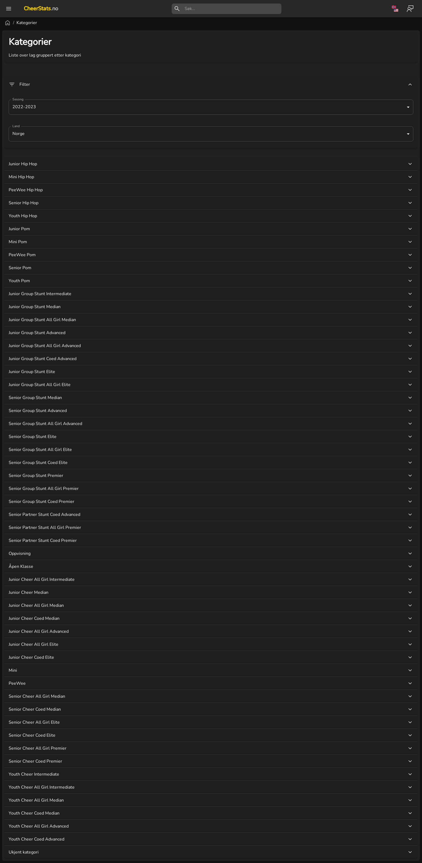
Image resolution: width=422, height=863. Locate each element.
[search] (233, 9)
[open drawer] (8, 8)
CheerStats (41, 8)
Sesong (82, 99)
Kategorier (91, 23)
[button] (32, 821)
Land (80, 126)
